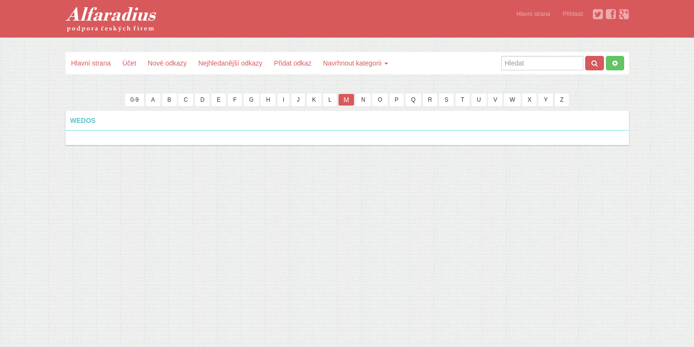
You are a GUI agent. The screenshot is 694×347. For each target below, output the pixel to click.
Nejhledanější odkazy (230, 63)
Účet (129, 63)
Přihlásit (573, 14)
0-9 (135, 99)
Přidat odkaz (293, 63)
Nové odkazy (167, 63)
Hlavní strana (533, 14)
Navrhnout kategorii (355, 63)
